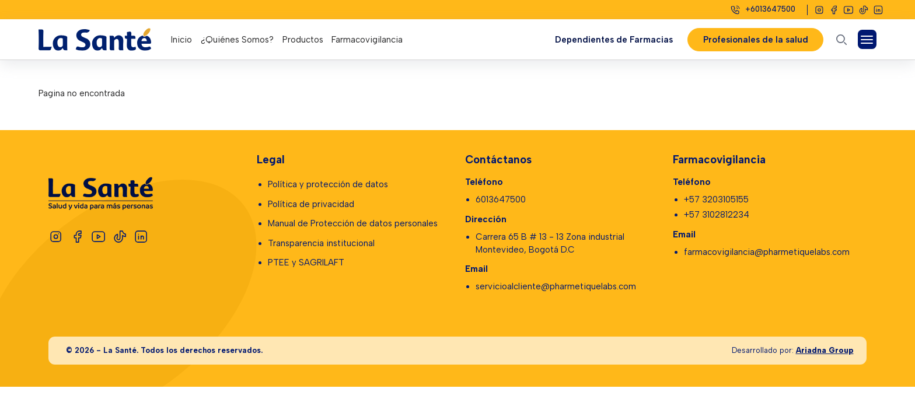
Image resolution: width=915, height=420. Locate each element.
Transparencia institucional (321, 243)
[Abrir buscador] (841, 39)
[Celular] (762, 9)
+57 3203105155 (716, 199)
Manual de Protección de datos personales (353, 223)
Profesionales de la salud (755, 39)
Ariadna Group (825, 350)
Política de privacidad (311, 204)
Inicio (181, 39)
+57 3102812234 (716, 214)
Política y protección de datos (328, 184)
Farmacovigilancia (367, 39)
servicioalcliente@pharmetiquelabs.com (556, 286)
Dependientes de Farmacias (613, 39)
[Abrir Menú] (867, 39)
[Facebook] (834, 10)
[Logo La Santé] (105, 39)
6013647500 (501, 199)
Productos (302, 39)
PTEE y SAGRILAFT (306, 262)
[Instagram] (819, 10)
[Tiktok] (863, 10)
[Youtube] (848, 10)
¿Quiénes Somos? (237, 39)
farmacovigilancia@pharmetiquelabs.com (767, 252)
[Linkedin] (878, 10)
